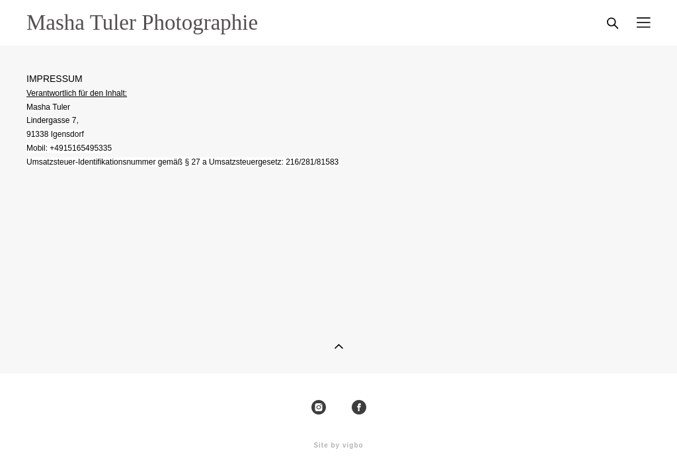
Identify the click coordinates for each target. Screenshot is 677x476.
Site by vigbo (338, 445)
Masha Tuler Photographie (142, 23)
